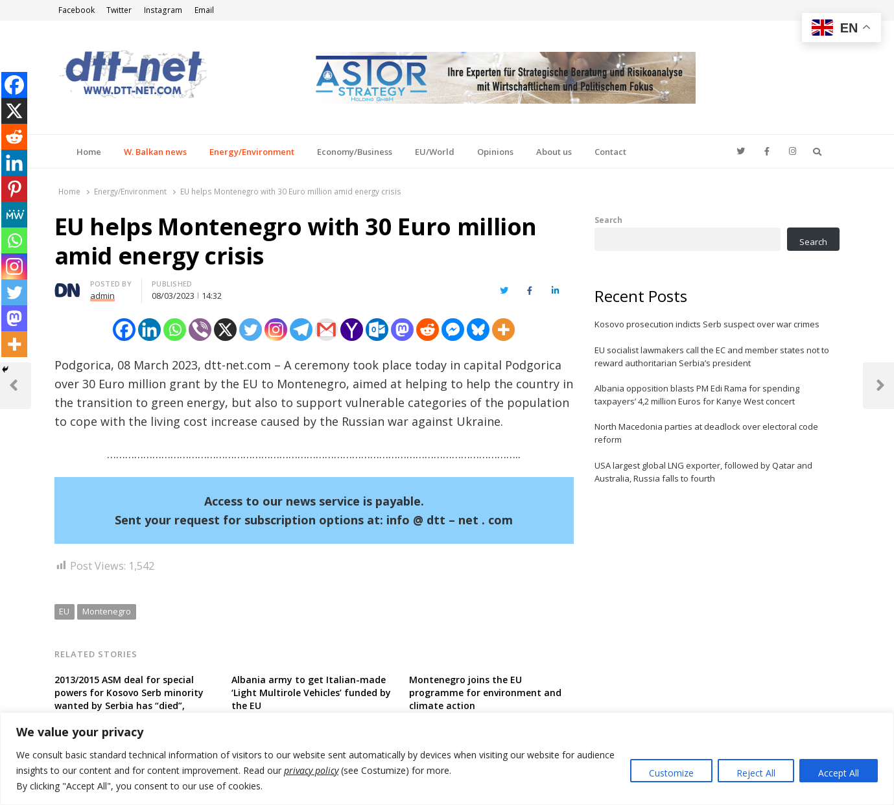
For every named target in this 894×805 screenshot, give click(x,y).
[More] (503, 329)
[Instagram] (276, 329)
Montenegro (106, 611)
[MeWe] (14, 215)
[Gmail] (326, 329)
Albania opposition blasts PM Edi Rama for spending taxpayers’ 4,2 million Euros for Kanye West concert (696, 394)
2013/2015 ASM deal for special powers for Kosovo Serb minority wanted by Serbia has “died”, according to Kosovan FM (129, 699)
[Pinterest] (14, 189)
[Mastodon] (402, 329)
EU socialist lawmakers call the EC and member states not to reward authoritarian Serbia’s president (711, 356)
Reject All (755, 773)
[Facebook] (124, 329)
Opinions (495, 152)
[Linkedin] (149, 329)
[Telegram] (301, 329)
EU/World (434, 152)
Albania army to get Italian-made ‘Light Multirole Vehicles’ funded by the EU (311, 692)
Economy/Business (354, 152)
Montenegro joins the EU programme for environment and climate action (485, 692)
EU (64, 611)
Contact (610, 152)
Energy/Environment (251, 152)
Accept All (838, 773)
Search (608, 220)
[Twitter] (250, 329)
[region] (447, 758)
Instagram (163, 10)
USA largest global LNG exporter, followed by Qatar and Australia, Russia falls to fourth (703, 472)
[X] (225, 329)
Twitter (119, 10)
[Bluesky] (478, 329)
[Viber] (200, 329)
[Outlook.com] (377, 329)
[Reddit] (427, 329)
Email (204, 10)
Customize (671, 773)
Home (88, 152)
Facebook (76, 10)
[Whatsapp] (174, 329)
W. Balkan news (155, 152)
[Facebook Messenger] (452, 329)
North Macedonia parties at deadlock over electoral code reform (706, 433)
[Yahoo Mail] (351, 329)
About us (554, 152)
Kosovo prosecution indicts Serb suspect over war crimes (706, 324)
